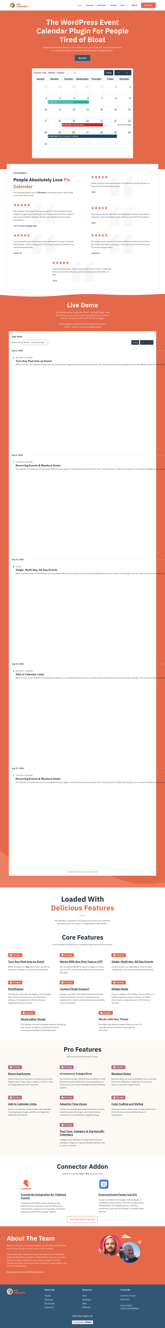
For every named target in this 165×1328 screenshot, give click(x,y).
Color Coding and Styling (127, 1104)
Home (79, 5)
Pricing (113, 5)
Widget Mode (119, 989)
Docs (124, 5)
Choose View (30, 342)
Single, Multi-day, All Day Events (132, 961)
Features (89, 5)
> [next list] (150, 342)
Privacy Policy (126, 1305)
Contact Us (49, 1307)
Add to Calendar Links (22, 1104)
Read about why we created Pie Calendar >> (25, 1271)
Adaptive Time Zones (73, 1104)
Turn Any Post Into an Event (26, 961)
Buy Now (148, 5)
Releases (86, 1307)
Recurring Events (19, 1073)
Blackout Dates (121, 1073)
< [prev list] (143, 342)
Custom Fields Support (74, 989)
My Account (50, 1303)
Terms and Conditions (129, 1308)
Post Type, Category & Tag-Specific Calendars (82, 1132)
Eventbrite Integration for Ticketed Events (43, 1196)
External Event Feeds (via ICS (118, 1194)
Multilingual (15, 989)
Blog (84, 1303)
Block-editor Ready (33, 1019)
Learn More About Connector (82, 1219)
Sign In (134, 5)
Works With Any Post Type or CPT (81, 961)
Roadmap (86, 1299)
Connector (101, 5)
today (135, 342)
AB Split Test (31, 225)
